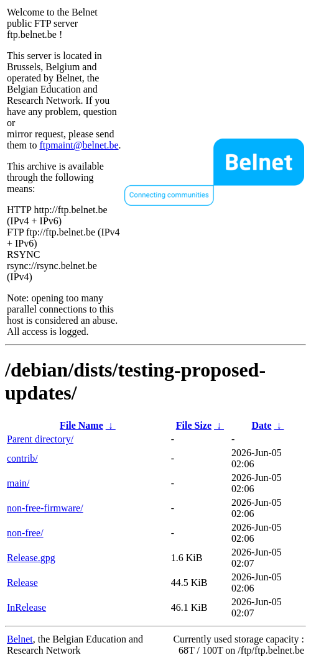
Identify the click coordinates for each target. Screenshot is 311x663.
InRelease (26, 607)
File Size (193, 425)
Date (262, 425)
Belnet (20, 639)
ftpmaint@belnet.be (78, 145)
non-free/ (25, 533)
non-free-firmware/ (45, 508)
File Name (81, 425)
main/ (18, 483)
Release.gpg (31, 557)
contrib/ (22, 458)
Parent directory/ (40, 439)
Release (22, 582)
